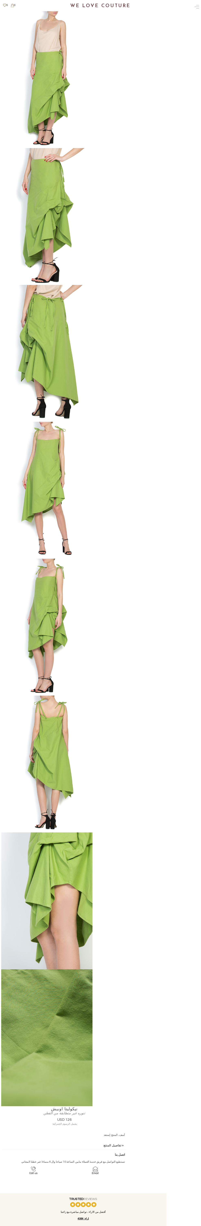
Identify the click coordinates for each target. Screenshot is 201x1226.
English (76, 1175)
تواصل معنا (75, 1156)
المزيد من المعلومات (75, 1187)
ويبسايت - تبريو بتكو (75, 1224)
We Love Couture (100, 6)
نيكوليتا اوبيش (130, 13)
